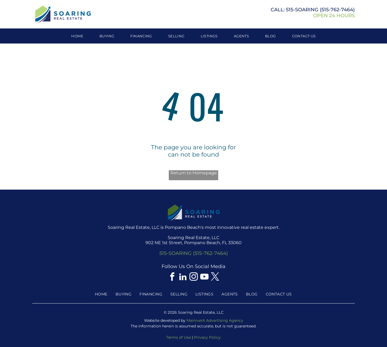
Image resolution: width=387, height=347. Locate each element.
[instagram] (193, 277)
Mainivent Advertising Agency (215, 320)
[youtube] (204, 277)
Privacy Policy (207, 337)
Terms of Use (178, 337)
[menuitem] (77, 36)
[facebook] (172, 277)
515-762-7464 (337, 10)
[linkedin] (183, 277)
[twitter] (215, 277)
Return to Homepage (193, 172)
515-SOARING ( (303, 10)
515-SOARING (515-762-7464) (193, 253)
